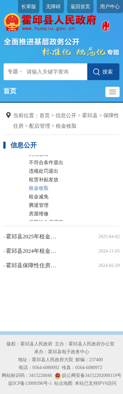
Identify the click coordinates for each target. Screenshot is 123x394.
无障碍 (53, 6)
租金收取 (66, 126)
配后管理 (39, 126)
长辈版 (28, 6)
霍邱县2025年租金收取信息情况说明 (31, 236)
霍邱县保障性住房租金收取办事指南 (31, 265)
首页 (9, 91)
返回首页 (80, 6)
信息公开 (65, 115)
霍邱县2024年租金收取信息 (31, 251)
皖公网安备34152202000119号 (88, 375)
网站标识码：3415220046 (27, 375)
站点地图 (63, 383)
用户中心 (110, 6)
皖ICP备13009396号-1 (30, 383)
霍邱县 (90, 115)
